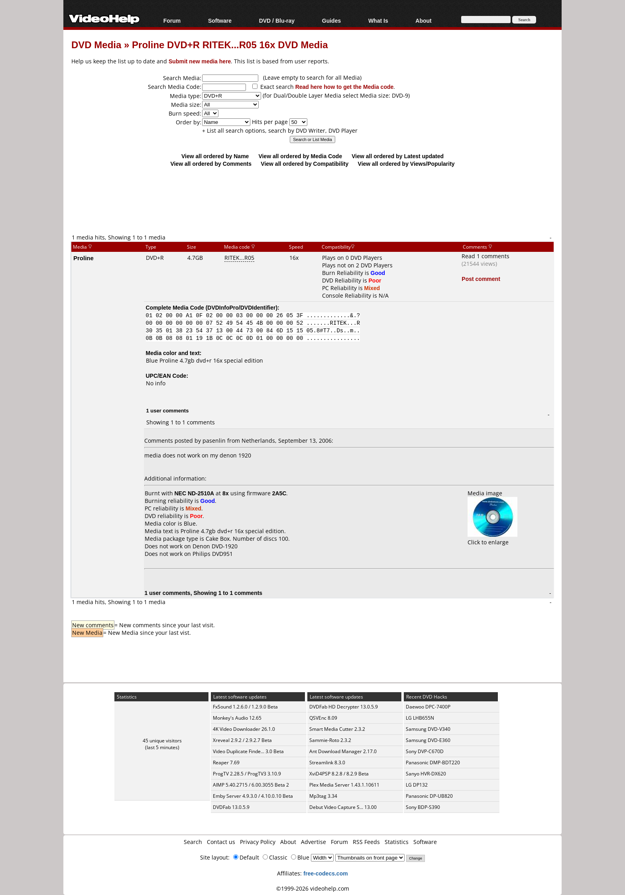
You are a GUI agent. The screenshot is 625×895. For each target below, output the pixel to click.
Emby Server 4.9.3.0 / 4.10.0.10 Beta (253, 796)
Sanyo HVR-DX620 (426, 773)
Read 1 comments (485, 256)
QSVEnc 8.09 (323, 717)
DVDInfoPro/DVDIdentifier (241, 307)
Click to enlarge (492, 538)
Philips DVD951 (213, 553)
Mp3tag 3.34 (323, 796)
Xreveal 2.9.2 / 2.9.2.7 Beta (242, 740)
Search (193, 842)
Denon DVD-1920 (215, 546)
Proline (83, 258)
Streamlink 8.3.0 (327, 762)
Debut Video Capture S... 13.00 (343, 807)
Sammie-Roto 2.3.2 (330, 740)
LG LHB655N (420, 717)
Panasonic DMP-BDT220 (433, 762)
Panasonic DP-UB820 (429, 796)
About (423, 20)
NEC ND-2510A (194, 493)
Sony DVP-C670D (425, 751)
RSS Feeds (366, 842)
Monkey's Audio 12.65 (237, 717)
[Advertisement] (312, 200)
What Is (378, 20)
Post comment (481, 279)
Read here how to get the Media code (344, 86)
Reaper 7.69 (226, 762)
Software (220, 20)
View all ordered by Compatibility (304, 163)
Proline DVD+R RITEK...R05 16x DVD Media (230, 44)
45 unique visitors (162, 740)
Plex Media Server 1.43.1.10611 (344, 784)
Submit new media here (200, 61)
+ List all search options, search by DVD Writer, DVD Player (280, 130)
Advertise (313, 842)
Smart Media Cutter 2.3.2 (337, 729)
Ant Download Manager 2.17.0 (343, 751)
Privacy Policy (257, 842)
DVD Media (96, 44)
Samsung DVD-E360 (428, 740)
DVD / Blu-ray (277, 20)
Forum (172, 20)
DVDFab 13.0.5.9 (231, 807)
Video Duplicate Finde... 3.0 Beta (248, 751)
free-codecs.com (325, 873)
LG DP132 (417, 784)
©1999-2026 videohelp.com (312, 888)
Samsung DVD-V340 (428, 729)
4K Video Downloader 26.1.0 (244, 729)
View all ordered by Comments (211, 163)
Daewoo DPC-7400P (428, 706)
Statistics (397, 842)
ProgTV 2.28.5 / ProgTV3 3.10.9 (247, 773)
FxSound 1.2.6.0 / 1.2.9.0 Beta (245, 706)
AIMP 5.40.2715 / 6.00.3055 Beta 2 (251, 784)
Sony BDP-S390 (423, 807)
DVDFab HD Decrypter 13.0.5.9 (343, 706)
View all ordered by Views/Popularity (406, 163)
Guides (331, 20)
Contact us (221, 842)
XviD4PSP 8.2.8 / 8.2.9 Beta (339, 773)
